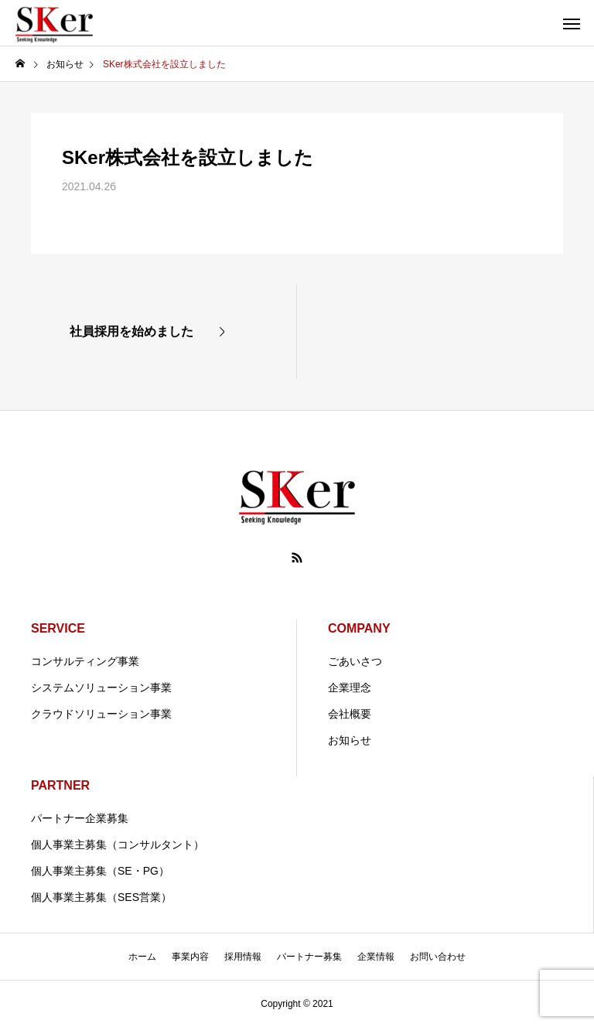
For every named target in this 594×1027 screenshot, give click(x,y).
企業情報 (375, 956)
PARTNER (60, 785)
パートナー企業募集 (79, 818)
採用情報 (242, 956)
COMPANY (359, 628)
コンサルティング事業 (85, 661)
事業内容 (190, 956)
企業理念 (349, 687)
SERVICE (58, 628)
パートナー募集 (309, 956)
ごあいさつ (355, 661)
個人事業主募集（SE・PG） (100, 871)
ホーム (142, 956)
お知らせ (349, 740)
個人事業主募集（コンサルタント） (117, 844)
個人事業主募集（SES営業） (101, 897)
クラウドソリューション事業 (101, 714)
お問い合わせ (438, 956)
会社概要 (349, 714)
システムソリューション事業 (101, 687)
